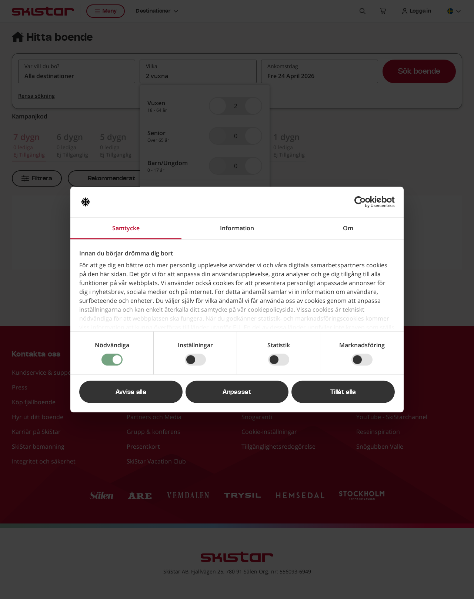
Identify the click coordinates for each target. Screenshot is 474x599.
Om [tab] (348, 228)
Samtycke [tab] (126, 228)
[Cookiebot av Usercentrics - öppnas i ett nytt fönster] (362, 202)
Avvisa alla (131, 392)
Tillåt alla (343, 392)
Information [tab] (237, 228)
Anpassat (237, 392)
